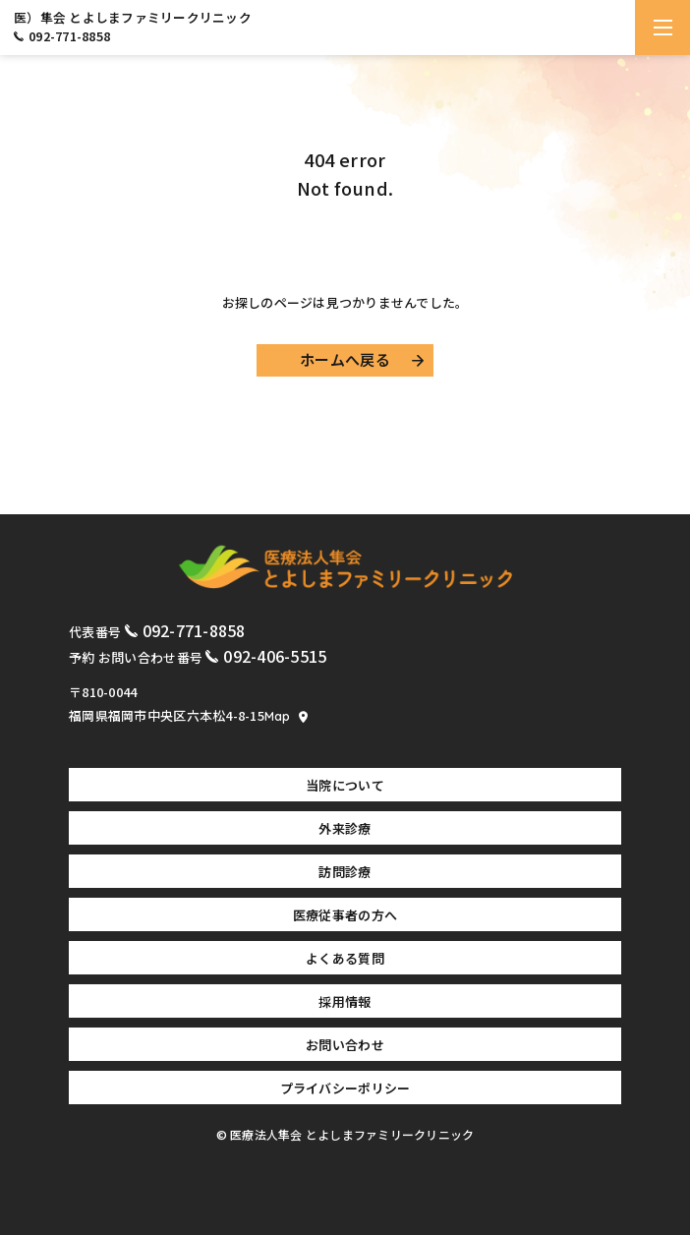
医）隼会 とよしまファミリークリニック (133, 18)
